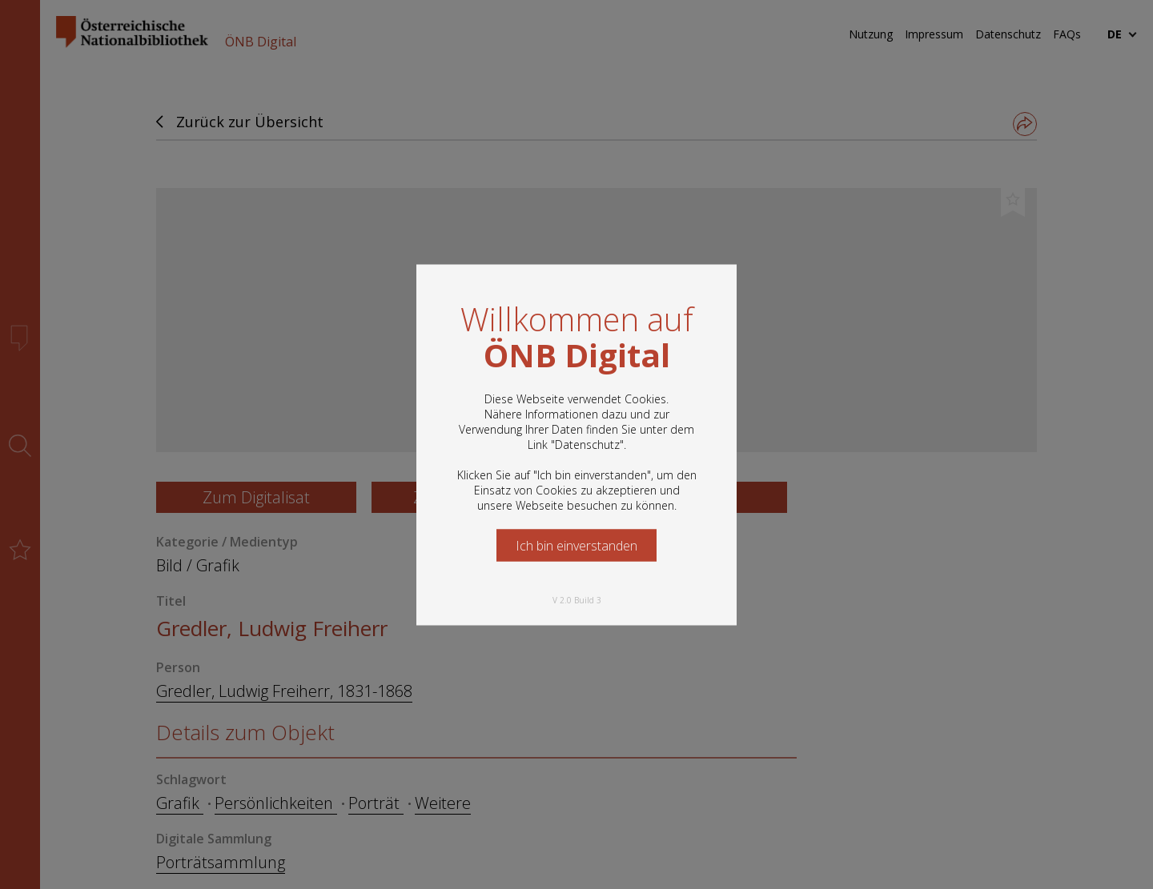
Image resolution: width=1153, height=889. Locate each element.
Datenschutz (587, 443)
